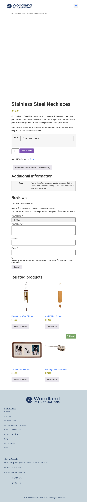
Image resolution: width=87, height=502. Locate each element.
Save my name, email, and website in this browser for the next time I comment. (42, 261)
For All (21, 13)
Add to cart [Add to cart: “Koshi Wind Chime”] (52, 326)
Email (15, 248)
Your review (17, 224)
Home (14, 13)
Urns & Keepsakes (12, 430)
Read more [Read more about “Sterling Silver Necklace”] (52, 379)
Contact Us (9, 443)
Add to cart (27, 150)
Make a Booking (11, 434)
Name (15, 239)
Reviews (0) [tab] (44, 167)
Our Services (10, 420)
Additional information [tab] (25, 167)
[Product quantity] (15, 151)
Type (16, 137)
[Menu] (76, 6)
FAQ (6, 439)
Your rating (17, 216)
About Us (8, 416)
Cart (6, 447)
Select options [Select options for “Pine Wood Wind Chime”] (20, 326)
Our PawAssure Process (15, 425)
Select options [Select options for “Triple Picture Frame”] (20, 379)
